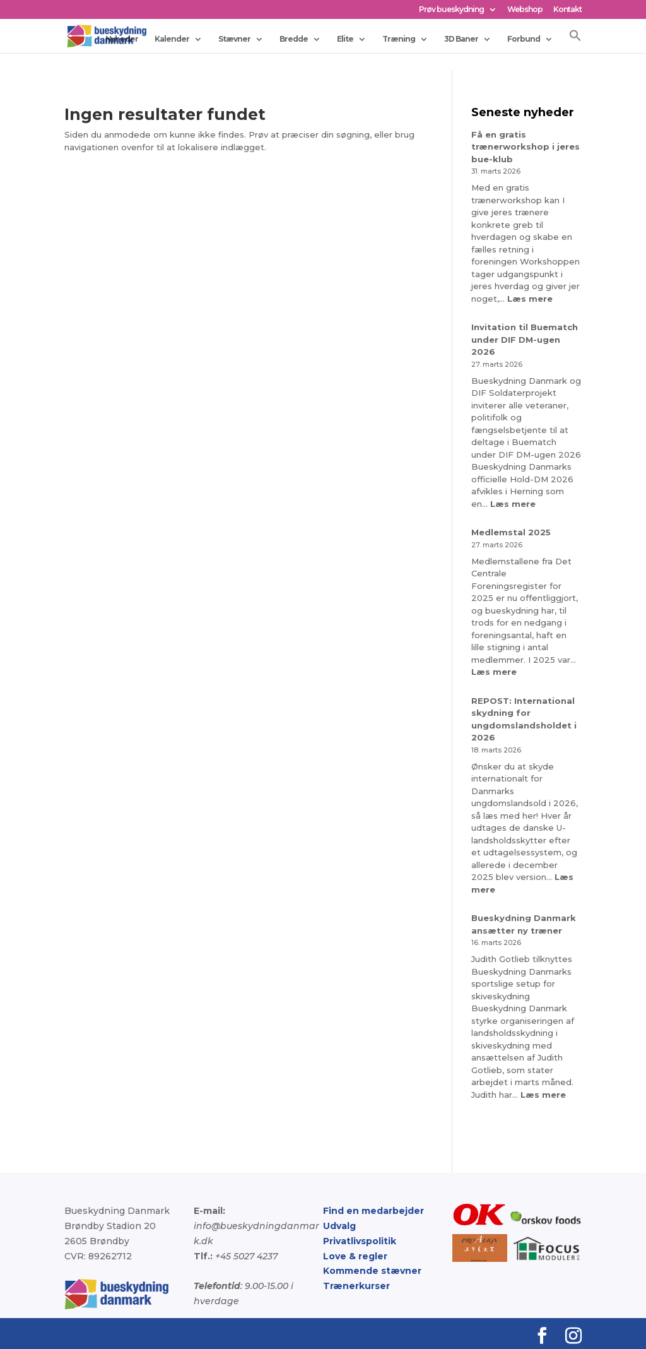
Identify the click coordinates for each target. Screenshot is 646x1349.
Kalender (172, 38)
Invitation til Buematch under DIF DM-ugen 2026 (524, 339)
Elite (345, 38)
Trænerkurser (356, 1286)
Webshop (525, 10)
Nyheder (121, 38)
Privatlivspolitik (359, 1241)
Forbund (523, 38)
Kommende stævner (372, 1270)
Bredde (293, 38)
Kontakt (567, 10)
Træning (398, 38)
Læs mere (530, 299)
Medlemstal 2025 (511, 532)
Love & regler (355, 1256)
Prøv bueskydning (451, 10)
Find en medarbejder (373, 1210)
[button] (575, 40)
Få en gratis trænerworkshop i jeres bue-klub (525, 146)
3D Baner (461, 38)
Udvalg (339, 1226)
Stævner (234, 38)
